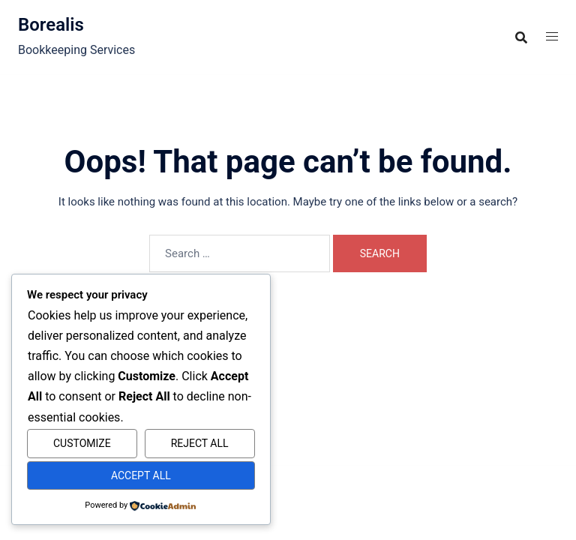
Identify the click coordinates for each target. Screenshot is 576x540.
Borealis (51, 24)
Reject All (200, 443)
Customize (82, 443)
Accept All (141, 476)
